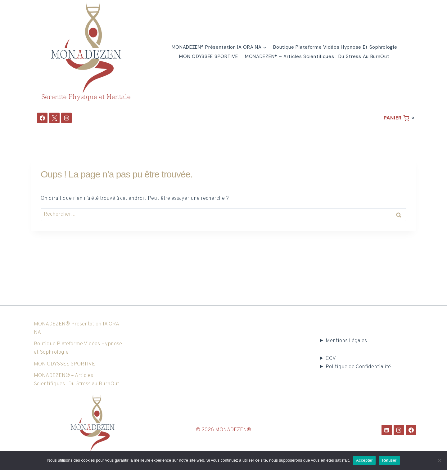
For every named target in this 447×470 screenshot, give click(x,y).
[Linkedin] (387, 430)
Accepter (364, 460)
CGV (331, 358)
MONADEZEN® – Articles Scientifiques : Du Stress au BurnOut (317, 56)
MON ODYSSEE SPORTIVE (208, 56)
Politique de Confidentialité (358, 367)
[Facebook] (42, 118)
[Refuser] (439, 460)
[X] (54, 118)
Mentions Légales (346, 341)
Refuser (389, 460)
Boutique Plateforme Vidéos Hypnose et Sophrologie (335, 47)
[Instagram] (66, 118)
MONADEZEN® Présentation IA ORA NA (76, 328)
